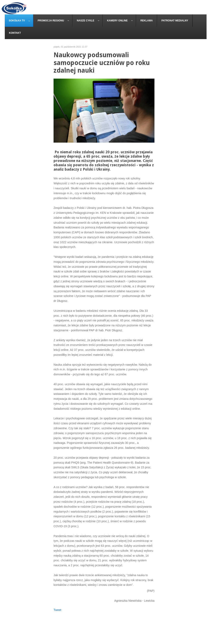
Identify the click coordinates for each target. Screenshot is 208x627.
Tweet (57, 610)
